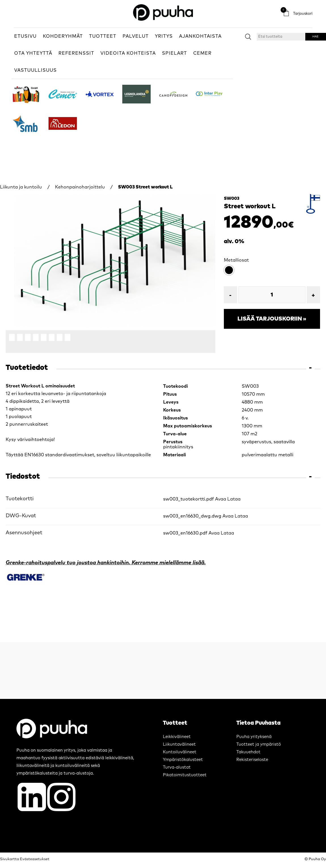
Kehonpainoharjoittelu (80, 187)
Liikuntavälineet (179, 744)
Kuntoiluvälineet (179, 752)
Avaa (220, 499)
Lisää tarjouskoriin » (271, 319)
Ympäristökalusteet (183, 760)
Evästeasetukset (34, 859)
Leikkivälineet (177, 737)
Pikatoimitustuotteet (185, 775)
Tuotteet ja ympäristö (258, 744)
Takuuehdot (248, 752)
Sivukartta (9, 859)
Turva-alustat (177, 767)
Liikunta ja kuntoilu (21, 187)
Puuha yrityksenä (254, 737)
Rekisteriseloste (252, 760)
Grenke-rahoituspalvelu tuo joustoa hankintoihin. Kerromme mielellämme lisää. (106, 562)
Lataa (234, 499)
